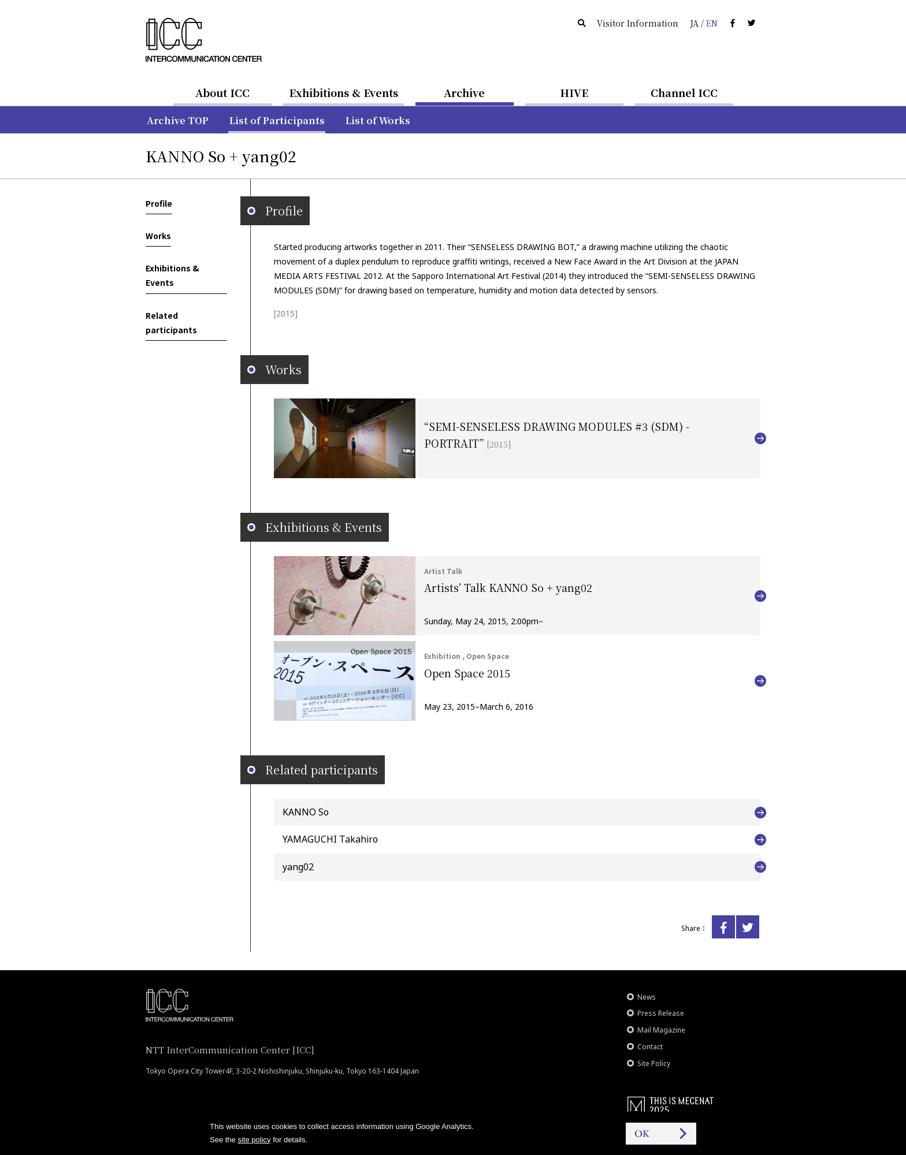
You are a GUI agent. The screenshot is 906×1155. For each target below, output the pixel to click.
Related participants (171, 323)
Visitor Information (637, 23)
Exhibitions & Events (343, 92)
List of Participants (277, 120)
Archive (464, 92)
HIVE (574, 92)
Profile (159, 203)
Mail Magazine (661, 1030)
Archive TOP (178, 120)
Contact (650, 1047)
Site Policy (653, 1063)
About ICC (222, 92)
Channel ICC (684, 92)
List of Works (378, 120)
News (646, 997)
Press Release (660, 1013)
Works (158, 235)
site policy (253, 1139)
